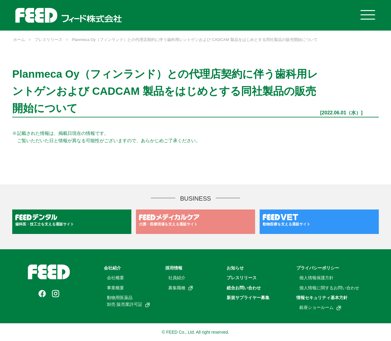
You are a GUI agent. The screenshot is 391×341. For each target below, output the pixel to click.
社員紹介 (176, 277)
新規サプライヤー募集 (248, 297)
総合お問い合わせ (244, 287)
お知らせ (235, 267)
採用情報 (173, 267)
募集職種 (180, 287)
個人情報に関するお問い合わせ (329, 287)
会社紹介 (112, 267)
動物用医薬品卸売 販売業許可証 (128, 301)
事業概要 (115, 287)
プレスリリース (242, 277)
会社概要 (115, 277)
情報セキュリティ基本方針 (322, 297)
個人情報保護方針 (316, 277)
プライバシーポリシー (317, 267)
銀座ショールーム (320, 307)
